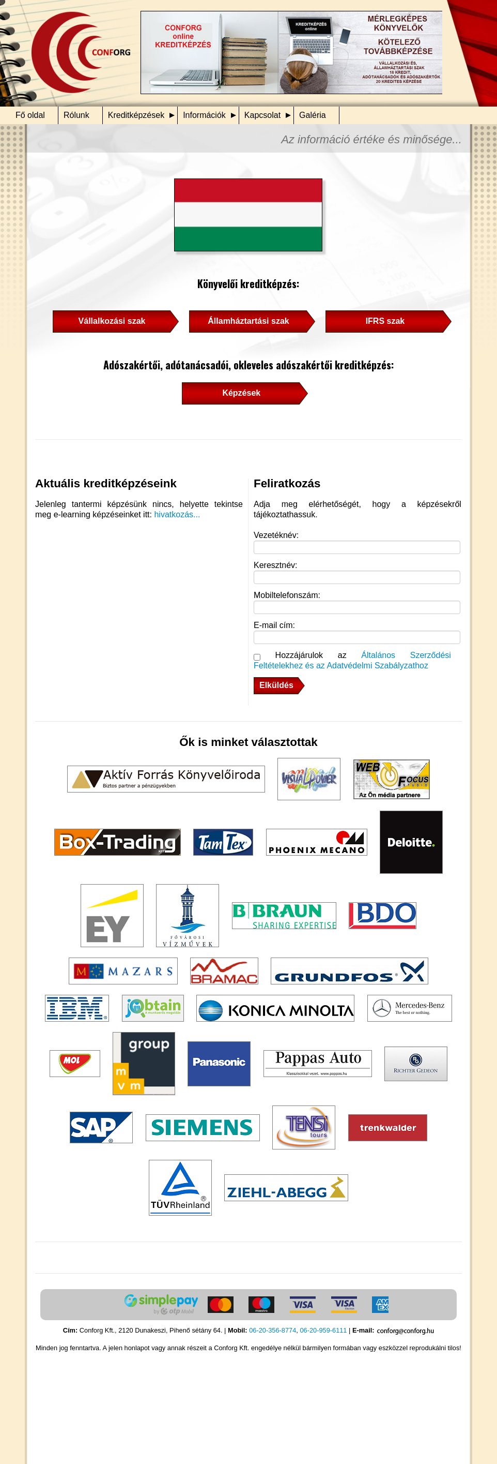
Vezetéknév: (276, 535)
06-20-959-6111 (323, 1330)
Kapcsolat (262, 115)
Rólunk (76, 115)
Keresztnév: (275, 565)
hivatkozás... (177, 514)
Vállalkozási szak (112, 321)
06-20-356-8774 (272, 1330)
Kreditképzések (136, 115)
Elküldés (276, 685)
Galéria (312, 115)
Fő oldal (30, 115)
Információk (204, 115)
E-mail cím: (274, 625)
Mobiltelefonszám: (287, 595)
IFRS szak (385, 321)
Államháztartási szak (248, 321)
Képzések (241, 393)
